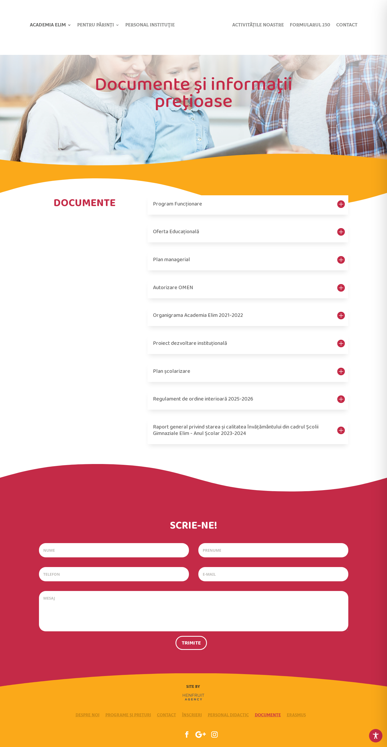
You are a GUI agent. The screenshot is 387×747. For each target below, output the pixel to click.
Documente (268, 715)
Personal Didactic (228, 715)
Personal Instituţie (150, 25)
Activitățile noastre (258, 25)
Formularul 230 (310, 25)
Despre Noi (87, 715)
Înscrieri (192, 715)
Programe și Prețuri (128, 715)
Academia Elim (48, 25)
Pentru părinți (95, 25)
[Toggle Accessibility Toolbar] (375, 735)
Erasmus (296, 715)
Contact (346, 25)
